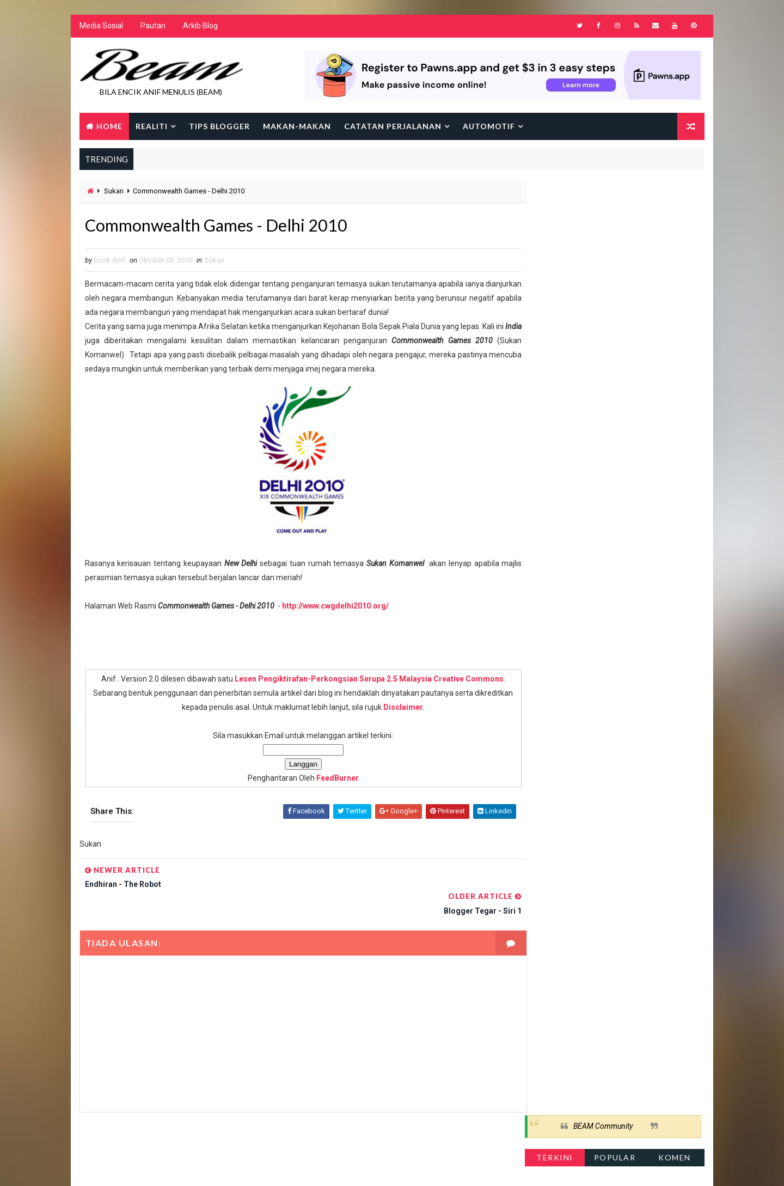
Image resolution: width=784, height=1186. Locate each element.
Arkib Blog (199, 27)
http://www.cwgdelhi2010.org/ (334, 608)
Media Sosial (100, 27)
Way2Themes (173, 1166)
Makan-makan (296, 126)
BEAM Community (603, 195)
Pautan (152, 27)
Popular (615, 225)
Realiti (151, 126)
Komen (675, 225)
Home (109, 126)
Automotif (488, 126)
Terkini (555, 225)
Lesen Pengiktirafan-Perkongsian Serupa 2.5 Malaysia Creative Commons (357, 681)
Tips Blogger (218, 126)
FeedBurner (326, 780)
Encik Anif (395, 1166)
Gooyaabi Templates (289, 1166)
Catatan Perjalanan (392, 126)
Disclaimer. (412, 709)
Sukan (113, 192)
